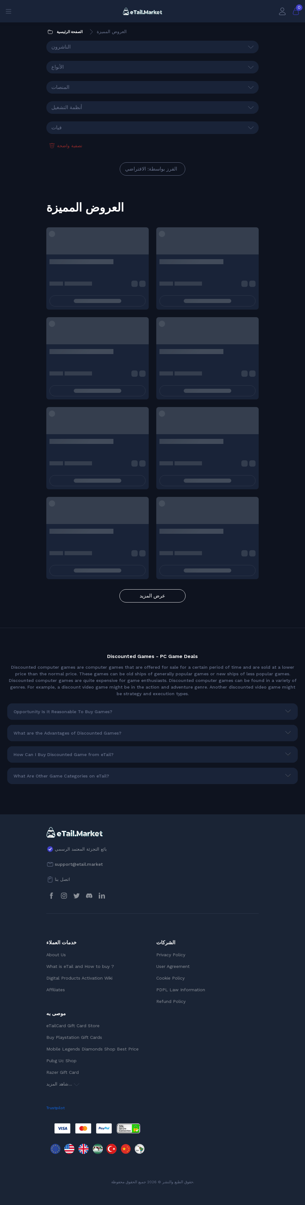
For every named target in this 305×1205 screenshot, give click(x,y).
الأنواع (57, 67)
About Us (56, 954)
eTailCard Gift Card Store (73, 1025)
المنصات (60, 87)
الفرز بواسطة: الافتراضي (151, 169)
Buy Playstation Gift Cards (74, 1037)
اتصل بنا (62, 879)
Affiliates (55, 989)
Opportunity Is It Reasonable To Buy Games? (63, 711)
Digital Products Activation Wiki (79, 978)
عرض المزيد (152, 596)
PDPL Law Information (180, 989)
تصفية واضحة (65, 145)
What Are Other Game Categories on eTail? (61, 775)
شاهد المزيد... (62, 1083)
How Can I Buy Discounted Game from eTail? (63, 754)
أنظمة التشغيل (66, 107)
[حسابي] (282, 11)
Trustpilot (55, 1108)
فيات (56, 128)
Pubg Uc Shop (61, 1060)
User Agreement (173, 966)
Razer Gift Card (62, 1072)
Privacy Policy (170, 954)
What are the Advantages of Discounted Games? (67, 733)
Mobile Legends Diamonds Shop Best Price (92, 1048)
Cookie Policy (170, 978)
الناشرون (61, 47)
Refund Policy (171, 1001)
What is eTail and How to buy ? (80, 966)
